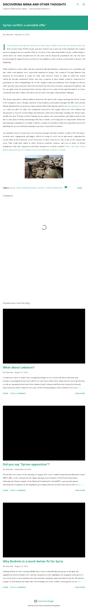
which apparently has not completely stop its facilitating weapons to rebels (33, 150)
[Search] (77, 4)
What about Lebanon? (18, 367)
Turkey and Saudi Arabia (75, 146)
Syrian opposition (53, 188)
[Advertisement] (44, 277)
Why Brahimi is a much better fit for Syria (33, 561)
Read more (80, 393)
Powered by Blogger (44, 601)
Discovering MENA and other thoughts (34, 4)
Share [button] (79, 188)
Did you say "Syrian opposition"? (26, 464)
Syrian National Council (33, 188)
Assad (12, 188)
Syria (18, 188)
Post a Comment (18, 393)
